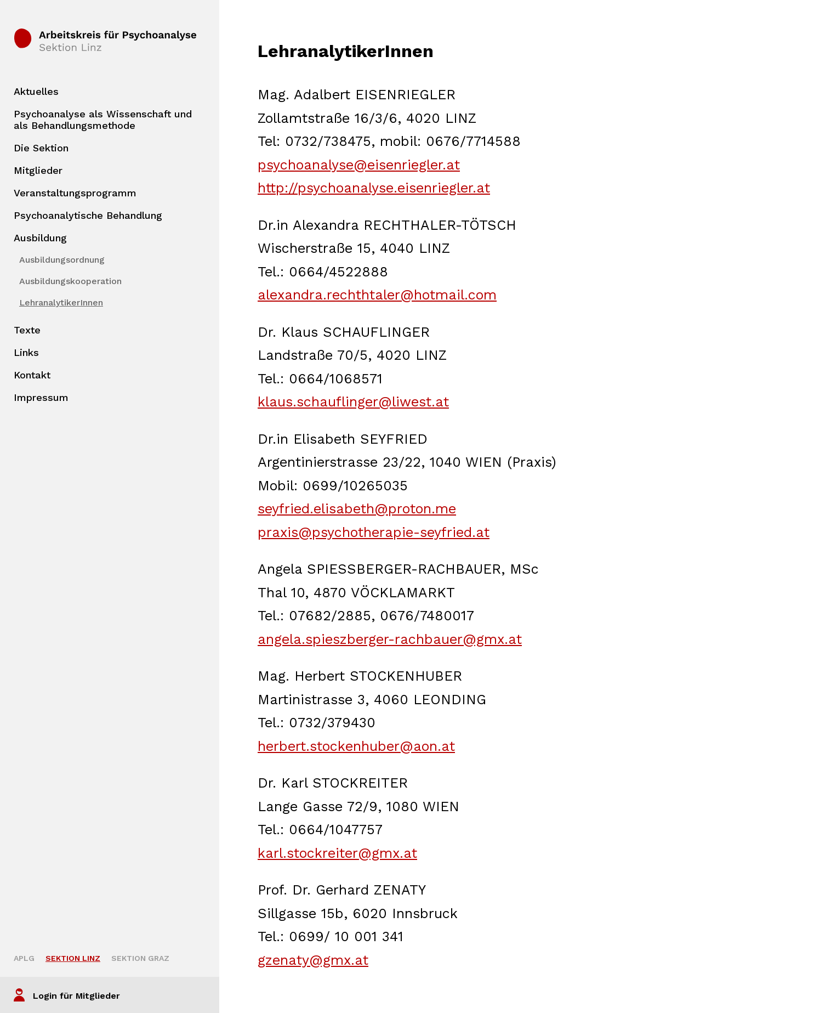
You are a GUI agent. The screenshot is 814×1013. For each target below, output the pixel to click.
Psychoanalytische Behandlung (88, 215)
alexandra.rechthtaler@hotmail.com (377, 295)
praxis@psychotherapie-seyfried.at (373, 532)
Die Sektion (41, 148)
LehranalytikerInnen (61, 302)
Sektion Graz (140, 958)
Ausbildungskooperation (70, 281)
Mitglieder (38, 170)
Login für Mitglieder (76, 996)
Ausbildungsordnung (62, 259)
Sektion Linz (72, 958)
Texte (27, 330)
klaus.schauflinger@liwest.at (353, 402)
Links (26, 352)
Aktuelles (36, 91)
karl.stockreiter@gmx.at (337, 853)
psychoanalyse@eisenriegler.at (359, 165)
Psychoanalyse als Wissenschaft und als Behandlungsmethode (103, 119)
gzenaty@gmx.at (313, 960)
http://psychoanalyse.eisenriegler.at (374, 188)
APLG (24, 958)
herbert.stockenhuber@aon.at (356, 746)
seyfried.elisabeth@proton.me (357, 509)
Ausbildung (40, 238)
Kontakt (32, 375)
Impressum (41, 397)
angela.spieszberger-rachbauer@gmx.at (390, 639)
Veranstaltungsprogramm (75, 193)
